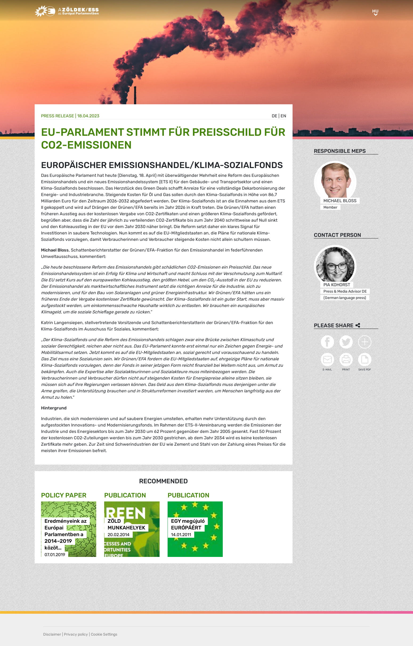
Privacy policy (76, 634)
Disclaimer (52, 634)
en (283, 115)
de (274, 115)
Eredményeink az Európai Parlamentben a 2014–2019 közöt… (65, 534)
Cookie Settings (104, 634)
